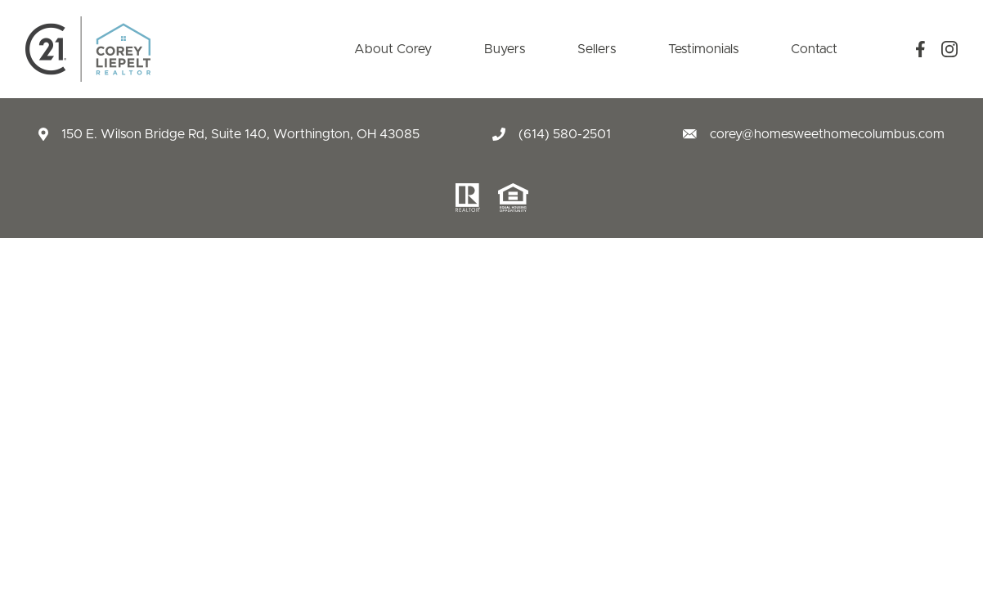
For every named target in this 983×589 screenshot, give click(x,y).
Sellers (596, 49)
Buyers (504, 49)
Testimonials (703, 49)
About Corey (393, 49)
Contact (814, 49)
